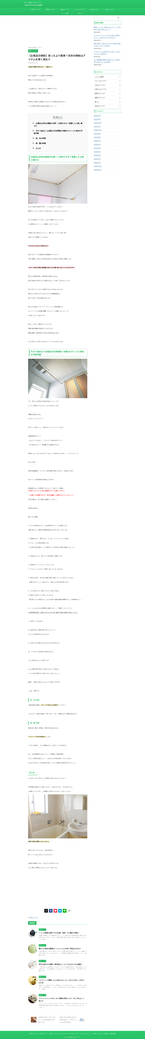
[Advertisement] (57, 32)
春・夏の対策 (40, 137)
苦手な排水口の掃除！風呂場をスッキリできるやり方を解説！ (59, 957)
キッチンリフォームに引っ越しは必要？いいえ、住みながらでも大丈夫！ (107, 36)
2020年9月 (97, 134)
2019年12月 (97, 166)
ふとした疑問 (65, 13)
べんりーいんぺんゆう (33, 5)
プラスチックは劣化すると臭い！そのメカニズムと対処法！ (107, 53)
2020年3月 (97, 155)
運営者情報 (113, 1027)
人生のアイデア (109, 9)
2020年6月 (97, 144)
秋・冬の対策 (40, 132)
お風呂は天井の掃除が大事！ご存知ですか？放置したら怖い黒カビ (58, 123)
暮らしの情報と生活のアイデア (72, 1030)
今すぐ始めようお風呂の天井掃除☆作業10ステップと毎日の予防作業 (59, 128)
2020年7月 (97, 141)
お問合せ (106, 1027)
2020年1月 (97, 162)
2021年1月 (97, 126)
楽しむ (80, 13)
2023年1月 (97, 115)
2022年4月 (97, 119)
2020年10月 (97, 130)
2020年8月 (97, 137)
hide (60, 117)
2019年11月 (97, 170)
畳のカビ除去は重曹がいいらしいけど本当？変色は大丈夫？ (59, 942)
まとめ (38, 142)
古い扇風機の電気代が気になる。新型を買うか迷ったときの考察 (107, 61)
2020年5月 (97, 148)
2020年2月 (97, 159)
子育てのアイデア (35, 9)
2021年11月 (97, 123)
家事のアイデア (65, 9)
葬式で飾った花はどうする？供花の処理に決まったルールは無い (107, 45)
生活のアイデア (94, 9)
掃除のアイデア (50, 9)
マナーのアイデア (80, 9)
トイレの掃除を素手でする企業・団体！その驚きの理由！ (58, 926)
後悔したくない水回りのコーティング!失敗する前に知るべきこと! (107, 28)
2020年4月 (97, 152)
